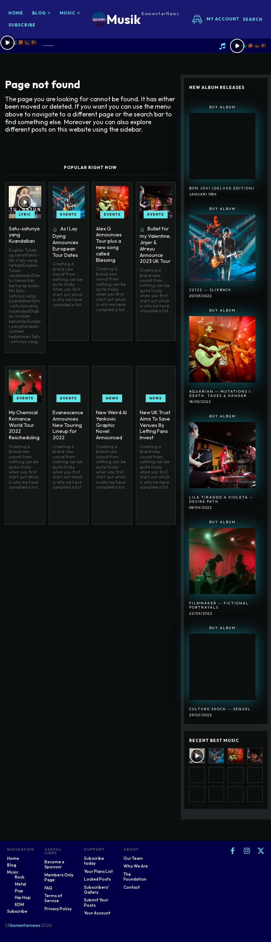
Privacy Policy (58, 908)
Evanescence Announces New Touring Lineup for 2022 (67, 423)
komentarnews (25, 925)
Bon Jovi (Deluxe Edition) (221, 188)
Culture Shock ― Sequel (220, 709)
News (112, 397)
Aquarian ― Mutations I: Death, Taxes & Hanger (220, 393)
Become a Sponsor (54, 864)
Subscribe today (94, 861)
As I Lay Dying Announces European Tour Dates (65, 241)
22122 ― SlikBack (210, 290)
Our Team (133, 858)
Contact (132, 887)
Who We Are (136, 866)
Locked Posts (97, 879)
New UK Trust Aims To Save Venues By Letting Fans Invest (155, 423)
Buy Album (222, 107)
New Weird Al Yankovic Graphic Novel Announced (112, 420)
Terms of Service (53, 898)
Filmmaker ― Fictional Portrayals (219, 605)
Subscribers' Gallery (96, 889)
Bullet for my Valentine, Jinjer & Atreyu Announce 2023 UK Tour (155, 241)
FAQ (48, 887)
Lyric (25, 214)
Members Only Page (58, 877)
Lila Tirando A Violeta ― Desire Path (221, 499)
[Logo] (136, 19)
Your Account (97, 913)
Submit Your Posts (96, 902)
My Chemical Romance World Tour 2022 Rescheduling (23, 423)
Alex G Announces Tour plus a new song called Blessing (108, 243)
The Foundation (135, 876)
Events (68, 214)
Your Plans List (98, 871)
